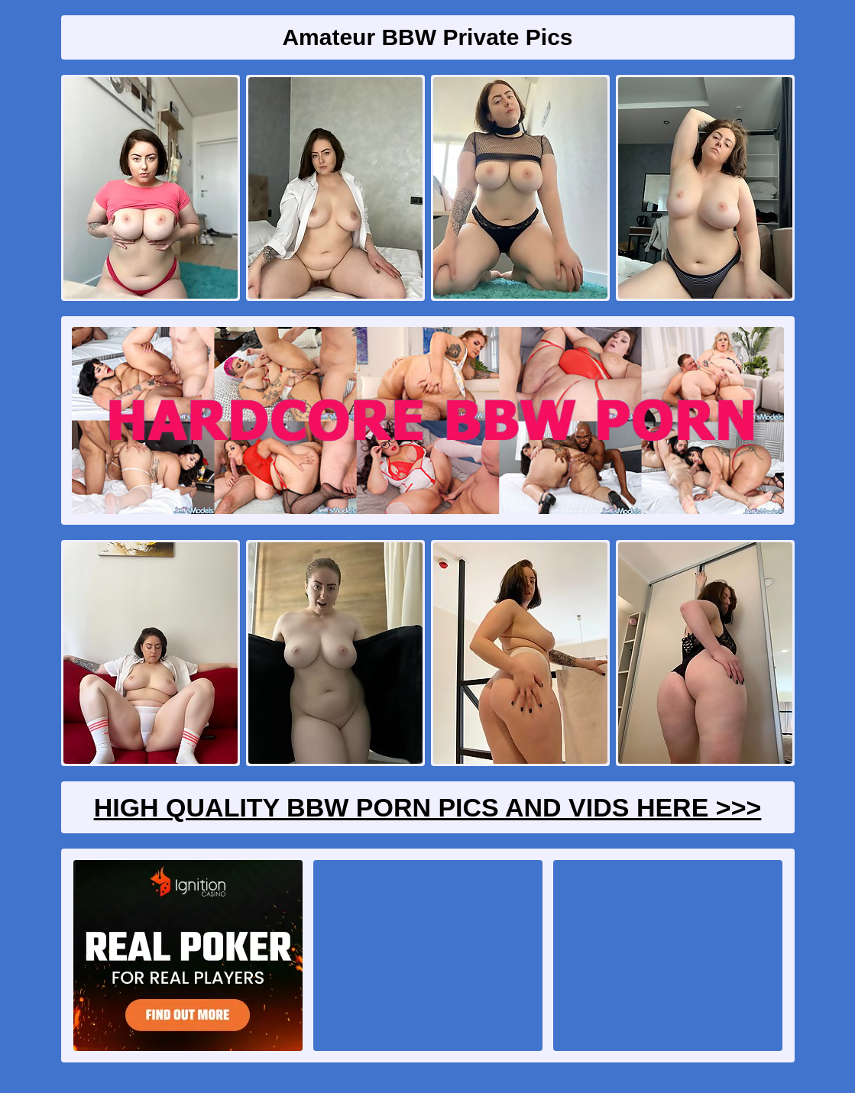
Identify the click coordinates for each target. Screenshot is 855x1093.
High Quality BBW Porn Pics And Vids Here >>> (428, 807)
